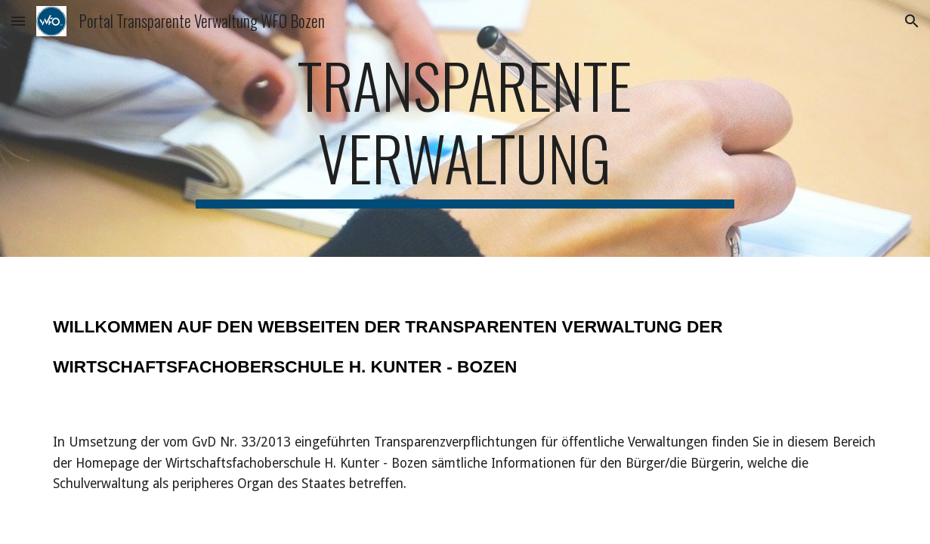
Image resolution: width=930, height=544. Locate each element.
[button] (18, 21)
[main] (465, 128)
